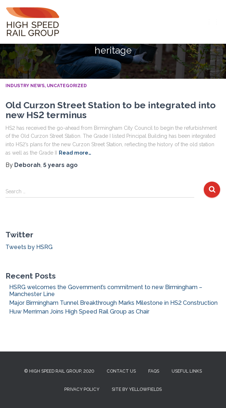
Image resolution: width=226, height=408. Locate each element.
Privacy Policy (81, 389)
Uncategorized (67, 85)
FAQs (153, 371)
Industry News (25, 85)
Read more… (75, 153)
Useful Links (187, 371)
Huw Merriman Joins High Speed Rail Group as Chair (79, 311)
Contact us (121, 371)
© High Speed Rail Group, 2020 (59, 371)
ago (60, 165)
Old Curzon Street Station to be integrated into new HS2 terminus (110, 110)
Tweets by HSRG (29, 247)
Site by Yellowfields (137, 389)
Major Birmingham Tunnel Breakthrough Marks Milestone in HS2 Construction (113, 302)
